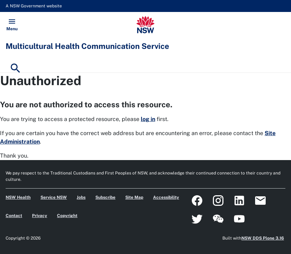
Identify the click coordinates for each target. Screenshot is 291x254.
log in (148, 119)
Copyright (67, 215)
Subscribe (105, 197)
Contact (14, 215)
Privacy (39, 215)
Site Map (134, 197)
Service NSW (53, 197)
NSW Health (18, 197)
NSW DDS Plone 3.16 (262, 238)
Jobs (81, 197)
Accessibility (166, 197)
